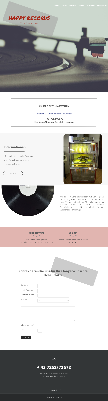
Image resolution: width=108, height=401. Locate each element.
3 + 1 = (24, 329)
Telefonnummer (27, 294)
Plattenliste (25, 299)
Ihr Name (24, 285)
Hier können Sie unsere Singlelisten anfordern (54, 122)
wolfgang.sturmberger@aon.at (54, 376)
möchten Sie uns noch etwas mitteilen (29, 304)
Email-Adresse (27, 290)
